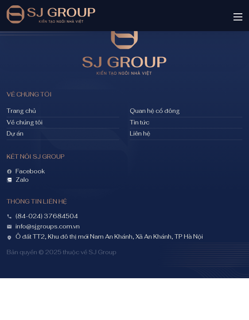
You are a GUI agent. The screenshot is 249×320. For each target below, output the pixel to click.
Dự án (15, 133)
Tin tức (139, 122)
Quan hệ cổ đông (155, 111)
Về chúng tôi (25, 122)
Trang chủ (21, 111)
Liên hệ (140, 133)
